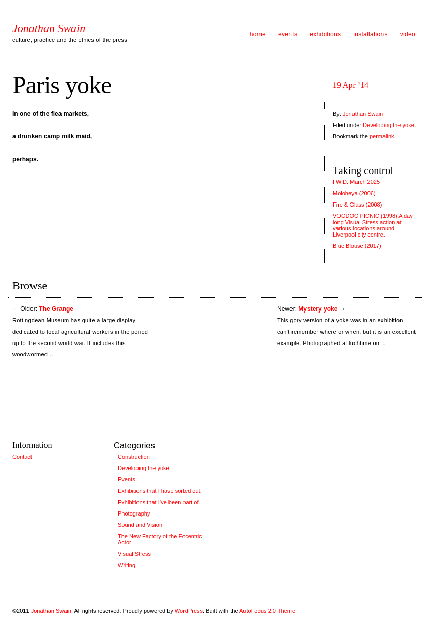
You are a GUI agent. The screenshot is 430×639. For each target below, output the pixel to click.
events (287, 34)
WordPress (189, 610)
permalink (382, 136)
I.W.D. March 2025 (356, 182)
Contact (22, 457)
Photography (134, 513)
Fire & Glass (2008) (357, 204)
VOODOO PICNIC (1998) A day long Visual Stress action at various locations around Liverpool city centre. (373, 225)
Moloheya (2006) (354, 193)
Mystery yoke (317, 309)
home (258, 34)
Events (126, 479)
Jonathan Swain (48, 28)
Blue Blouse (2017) (357, 246)
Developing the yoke (388, 125)
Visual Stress (134, 554)
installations (370, 34)
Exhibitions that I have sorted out (159, 491)
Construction (134, 457)
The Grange (56, 309)
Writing (126, 565)
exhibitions (325, 34)
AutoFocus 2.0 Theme (267, 610)
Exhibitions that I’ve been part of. (159, 502)
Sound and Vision (140, 525)
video (408, 34)
